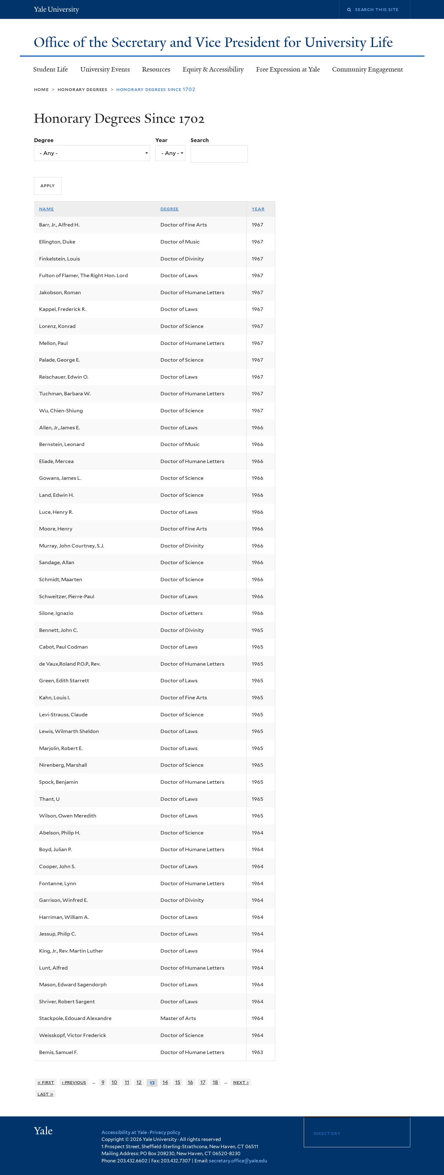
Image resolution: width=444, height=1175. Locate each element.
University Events (105, 69)
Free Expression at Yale (288, 69)
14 (165, 1082)
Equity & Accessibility (213, 69)
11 (127, 1082)
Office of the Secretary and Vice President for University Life (215, 42)
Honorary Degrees (82, 89)
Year (161, 140)
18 (215, 1082)
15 (177, 1082)
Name (46, 209)
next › (241, 1082)
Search (200, 140)
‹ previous (74, 1082)
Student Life (50, 69)
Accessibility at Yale (124, 1132)
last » (45, 1094)
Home (41, 89)
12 (138, 1082)
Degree (44, 140)
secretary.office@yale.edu (238, 1161)
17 (202, 1082)
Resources (156, 69)
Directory (327, 1133)
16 (190, 1082)
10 (114, 1082)
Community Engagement (367, 69)
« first (45, 1082)
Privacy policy (165, 1132)
